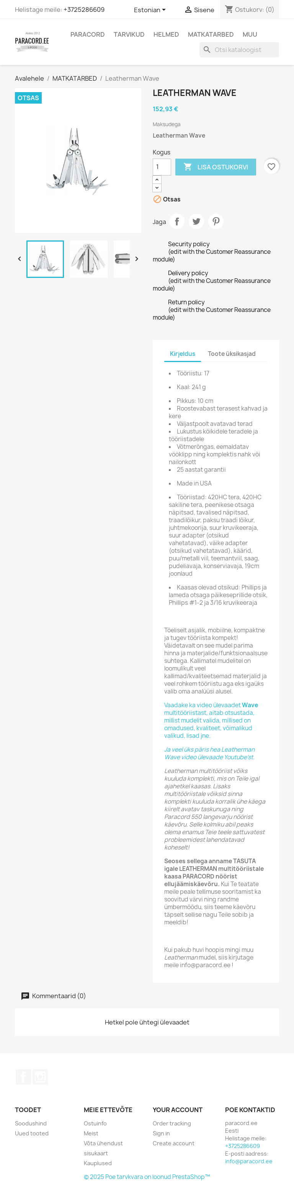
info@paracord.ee (249, 1161)
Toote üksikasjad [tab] (232, 354)
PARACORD (87, 34)
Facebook (23, 1077)
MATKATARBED (211, 34)
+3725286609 (84, 9)
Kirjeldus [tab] (182, 354)
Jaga (177, 221)
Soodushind (31, 1123)
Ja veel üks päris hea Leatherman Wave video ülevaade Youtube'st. (209, 753)
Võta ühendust (103, 1143)
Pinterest (216, 221)
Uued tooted (32, 1133)
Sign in (161, 1133)
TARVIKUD (129, 34)
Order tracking (172, 1123)
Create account (173, 1143)
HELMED (166, 34)
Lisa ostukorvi (215, 167)
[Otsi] (239, 49)
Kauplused (98, 1163)
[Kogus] (162, 167)
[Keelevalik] (151, 10)
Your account (178, 1110)
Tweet (196, 221)
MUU (250, 34)
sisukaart (96, 1153)
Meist (91, 1133)
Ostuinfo (95, 1123)
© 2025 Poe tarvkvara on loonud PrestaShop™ (147, 1177)
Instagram (40, 1077)
